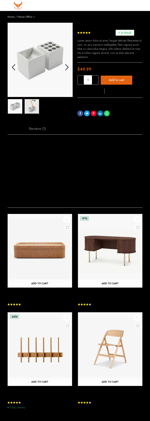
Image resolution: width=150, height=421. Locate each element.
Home (11, 17)
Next (66, 67)
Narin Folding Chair (92, 390)
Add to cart (116, 80)
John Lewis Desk (89, 292)
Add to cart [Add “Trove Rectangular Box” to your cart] (40, 283)
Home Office (25, 17)
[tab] (16, 128)
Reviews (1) (37, 128)
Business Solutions (102, 108)
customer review (103, 33)
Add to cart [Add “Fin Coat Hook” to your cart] (40, 382)
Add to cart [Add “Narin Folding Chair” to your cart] (110, 382)
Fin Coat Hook (18, 390)
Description (16, 128)
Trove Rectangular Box (24, 292)
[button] (90, 91)
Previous (13, 67)
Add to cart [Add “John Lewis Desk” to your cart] (110, 283)
